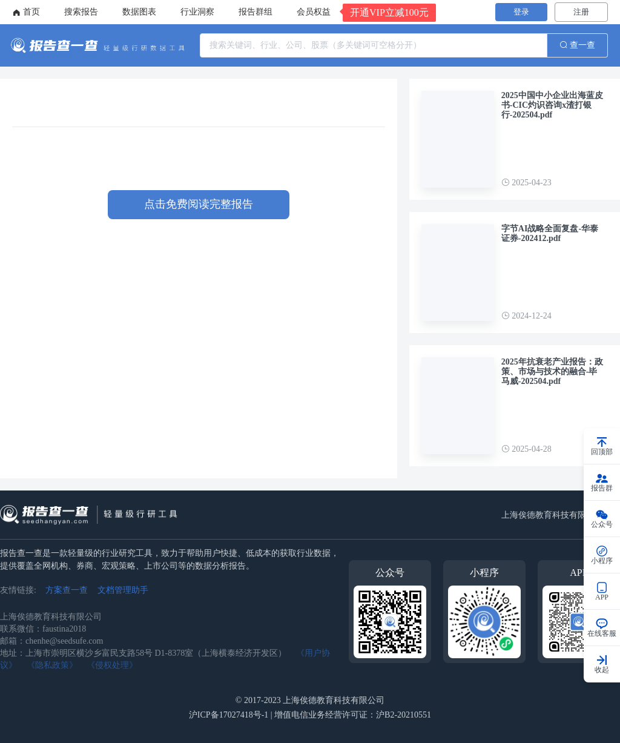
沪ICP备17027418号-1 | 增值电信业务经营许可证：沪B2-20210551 (310, 714)
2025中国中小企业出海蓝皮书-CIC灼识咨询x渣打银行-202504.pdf (552, 105)
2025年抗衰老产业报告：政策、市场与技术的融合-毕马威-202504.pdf (552, 371)
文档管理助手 (122, 590)
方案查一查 (66, 590)
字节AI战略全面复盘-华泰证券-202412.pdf (549, 233)
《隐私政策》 (52, 665)
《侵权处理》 (112, 665)
